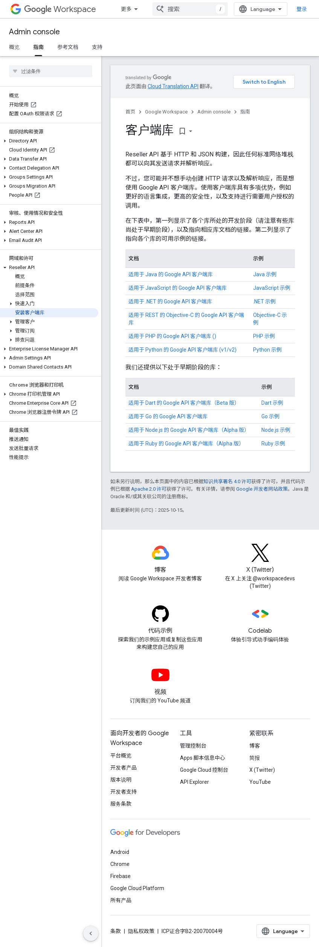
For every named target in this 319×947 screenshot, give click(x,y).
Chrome (120, 864)
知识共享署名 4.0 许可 (227, 481)
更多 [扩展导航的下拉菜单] (126, 9)
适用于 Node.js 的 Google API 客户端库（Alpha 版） (188, 430)
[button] (49, 140)
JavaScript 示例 (271, 288)
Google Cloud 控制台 (204, 770)
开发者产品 (123, 768)
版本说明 (120, 780)
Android (119, 852)
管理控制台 (193, 746)
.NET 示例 (264, 301)
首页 (130, 112)
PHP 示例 (264, 336)
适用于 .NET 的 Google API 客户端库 (170, 301)
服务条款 (120, 804)
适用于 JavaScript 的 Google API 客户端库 (177, 288)
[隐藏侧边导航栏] (90, 933)
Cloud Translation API (173, 86)
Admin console (34, 32)
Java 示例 (264, 274)
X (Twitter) (262, 770)
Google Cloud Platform (137, 888)
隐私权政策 (141, 931)
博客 (254, 746)
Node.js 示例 (275, 430)
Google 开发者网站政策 (262, 489)
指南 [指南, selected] (38, 47)
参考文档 (67, 47)
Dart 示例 (272, 403)
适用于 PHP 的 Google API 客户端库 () (172, 336)
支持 (97, 47)
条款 (115, 931)
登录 (301, 9)
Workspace (60, 9)
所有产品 (120, 900)
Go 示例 (270, 416)
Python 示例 (267, 350)
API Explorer (194, 782)
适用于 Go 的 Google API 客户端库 (168, 416)
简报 (254, 758)
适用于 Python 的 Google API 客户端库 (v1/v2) (182, 350)
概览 (14, 47)
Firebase (120, 876)
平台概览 (120, 756)
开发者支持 (123, 792)
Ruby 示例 (273, 444)
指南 (245, 112)
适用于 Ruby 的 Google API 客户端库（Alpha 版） (186, 444)
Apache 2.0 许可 (148, 489)
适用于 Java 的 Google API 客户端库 (170, 274)
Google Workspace (166, 112)
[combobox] (190, 9)
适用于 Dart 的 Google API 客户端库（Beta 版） (184, 403)
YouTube (260, 782)
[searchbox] (50, 71)
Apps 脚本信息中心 (202, 758)
